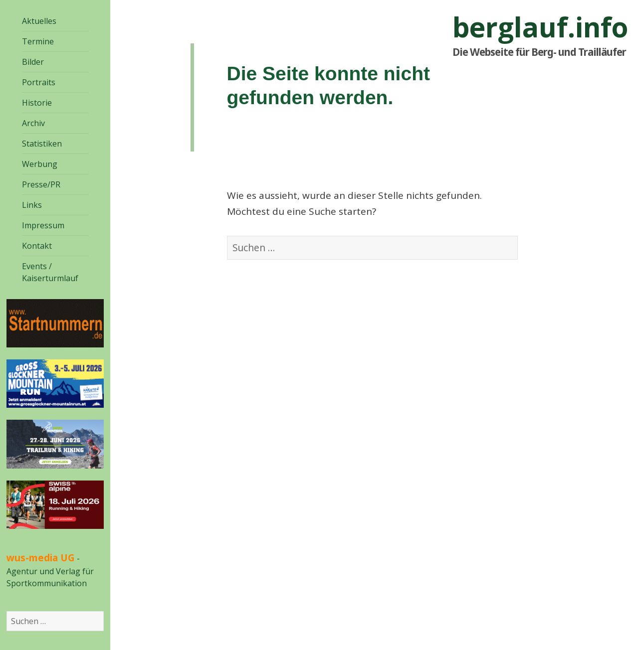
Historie (37, 102)
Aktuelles (39, 20)
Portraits (38, 82)
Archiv (33, 123)
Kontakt (37, 245)
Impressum (43, 225)
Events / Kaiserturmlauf (50, 272)
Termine (38, 41)
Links (32, 204)
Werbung (39, 164)
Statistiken (42, 143)
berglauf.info (540, 26)
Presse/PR (41, 184)
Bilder (33, 61)
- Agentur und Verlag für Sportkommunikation (50, 571)
